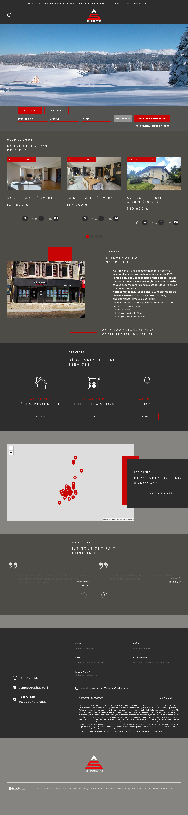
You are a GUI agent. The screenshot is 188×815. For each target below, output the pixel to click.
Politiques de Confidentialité (119, 732)
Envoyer (166, 698)
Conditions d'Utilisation (143, 732)
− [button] (11, 454)
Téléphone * (141, 658)
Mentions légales (126, 789)
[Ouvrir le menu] (178, 15)
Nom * (79, 644)
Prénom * (139, 644)
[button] (87, 237)
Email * (80, 658)
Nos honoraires (97, 789)
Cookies (171, 789)
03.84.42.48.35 (29, 679)
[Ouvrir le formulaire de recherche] (123, 118)
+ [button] (11, 449)
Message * (82, 673)
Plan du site (111, 789)
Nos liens (147, 789)
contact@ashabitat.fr (34, 689)
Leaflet (105, 520)
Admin (138, 789)
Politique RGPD (159, 789)
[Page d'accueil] (94, 15)
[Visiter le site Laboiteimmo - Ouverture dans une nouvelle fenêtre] (17, 789)
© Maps (114, 520)
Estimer (56, 110)
